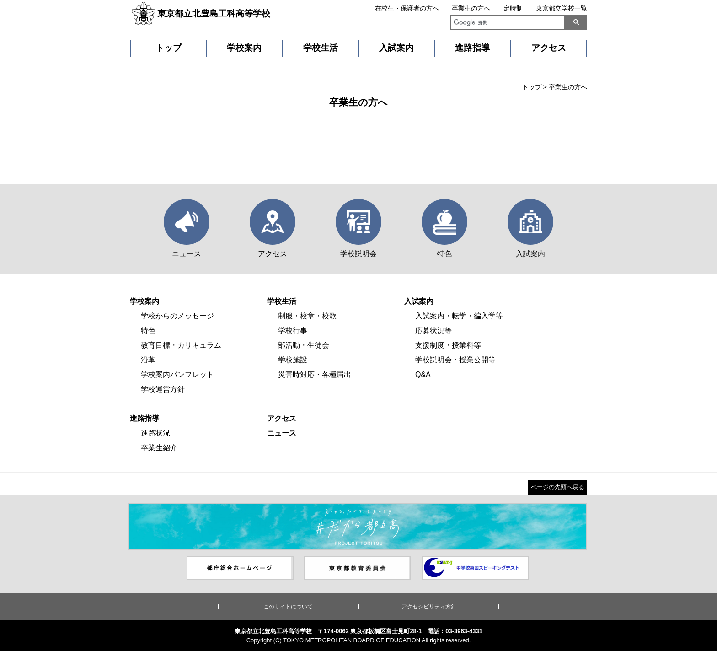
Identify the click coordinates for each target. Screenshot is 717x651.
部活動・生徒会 (303, 345)
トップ (168, 48)
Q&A (423, 374)
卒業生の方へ (471, 8)
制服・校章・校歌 (307, 316)
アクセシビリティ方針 (428, 606)
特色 (148, 330)
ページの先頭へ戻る (557, 487)
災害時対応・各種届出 (314, 374)
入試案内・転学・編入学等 (459, 316)
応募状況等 (433, 330)
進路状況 (155, 433)
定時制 (513, 8)
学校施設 (292, 360)
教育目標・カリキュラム (181, 345)
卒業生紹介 (159, 448)
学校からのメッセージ (177, 316)
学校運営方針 (163, 389)
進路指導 (472, 48)
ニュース (281, 433)
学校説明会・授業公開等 (455, 360)
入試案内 (396, 48)
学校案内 (244, 48)
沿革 (148, 360)
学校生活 (320, 48)
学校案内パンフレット (177, 374)
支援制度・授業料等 (448, 345)
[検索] (506, 23)
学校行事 (292, 330)
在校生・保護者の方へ (407, 8)
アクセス (548, 48)
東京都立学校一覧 (561, 8)
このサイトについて (288, 606)
